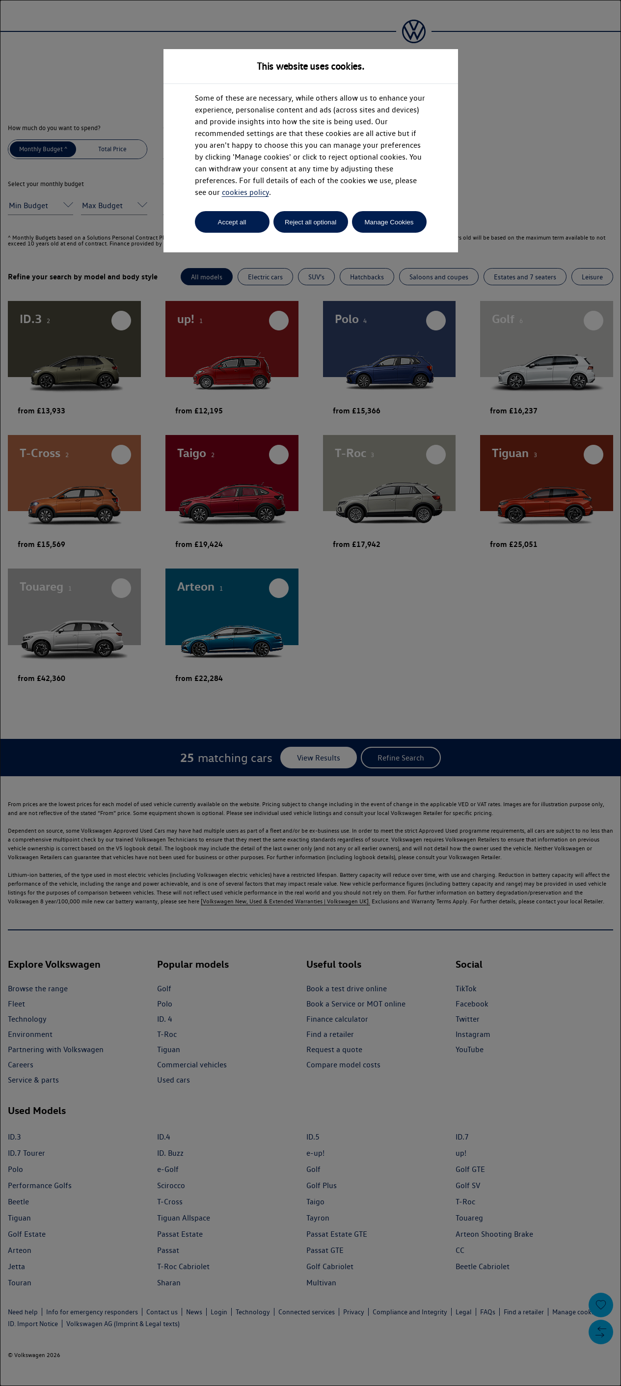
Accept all (232, 222)
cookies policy (245, 192)
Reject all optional (310, 222)
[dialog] (310, 693)
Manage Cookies (388, 222)
